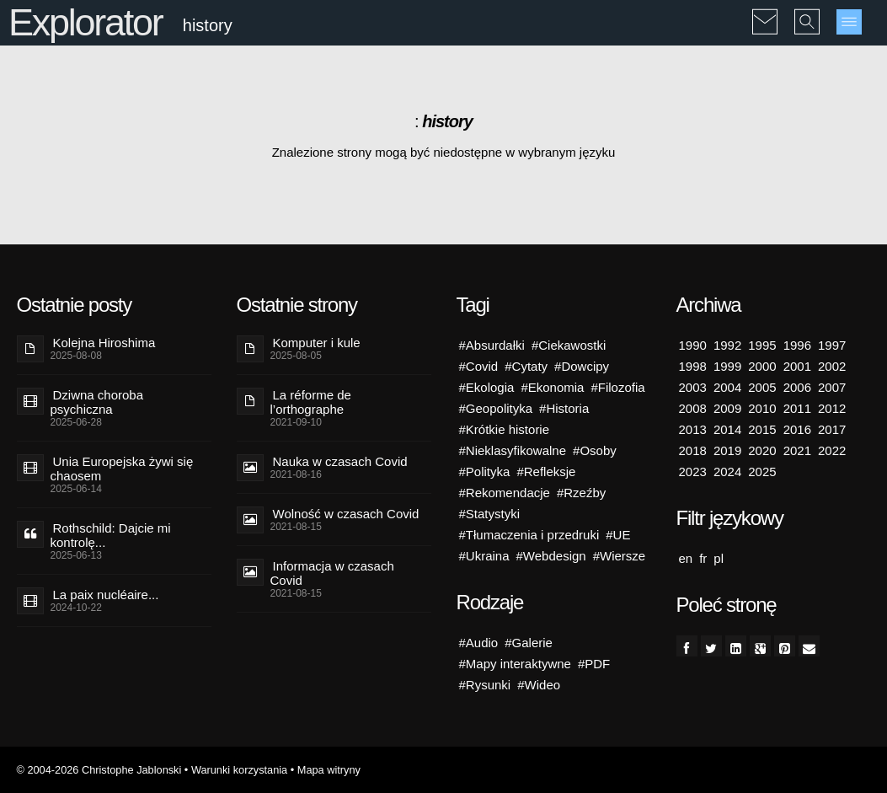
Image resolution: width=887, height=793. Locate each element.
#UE (618, 535)
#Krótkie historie (504, 429)
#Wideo (538, 685)
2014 (727, 429)
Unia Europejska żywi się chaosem (122, 468)
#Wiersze (619, 556)
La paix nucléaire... (106, 594)
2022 (832, 450)
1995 (762, 345)
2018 (693, 450)
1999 (727, 366)
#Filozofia (617, 387)
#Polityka (484, 471)
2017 (832, 429)
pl (718, 558)
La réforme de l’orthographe (310, 402)
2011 (797, 408)
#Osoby (595, 450)
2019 (727, 450)
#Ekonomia (552, 387)
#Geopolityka (496, 408)
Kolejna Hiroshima (104, 342)
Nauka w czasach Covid (340, 461)
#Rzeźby (581, 492)
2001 (797, 366)
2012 (832, 408)
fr (703, 558)
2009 (727, 408)
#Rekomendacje (504, 492)
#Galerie (529, 642)
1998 (693, 366)
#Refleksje (545, 471)
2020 (762, 450)
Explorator (85, 22)
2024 (727, 471)
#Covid (479, 366)
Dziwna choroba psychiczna (97, 402)
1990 (693, 345)
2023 (693, 471)
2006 (797, 387)
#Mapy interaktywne (515, 663)
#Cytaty (526, 366)
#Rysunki (485, 685)
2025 (762, 471)
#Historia (564, 408)
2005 (762, 387)
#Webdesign (551, 556)
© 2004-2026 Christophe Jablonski (99, 770)
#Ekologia (487, 387)
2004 (727, 387)
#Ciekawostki (569, 345)
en (686, 558)
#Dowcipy (581, 366)
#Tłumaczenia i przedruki (529, 535)
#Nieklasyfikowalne (513, 450)
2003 (693, 387)
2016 (797, 429)
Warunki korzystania (239, 770)
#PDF (594, 663)
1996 (797, 345)
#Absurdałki (492, 345)
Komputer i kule (317, 342)
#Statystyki (490, 513)
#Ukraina (484, 556)
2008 (693, 408)
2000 (762, 366)
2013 (693, 429)
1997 (832, 345)
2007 (832, 387)
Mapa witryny (329, 770)
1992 (727, 345)
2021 (797, 450)
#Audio (479, 642)
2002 (832, 366)
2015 (762, 429)
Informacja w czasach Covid (332, 573)
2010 (762, 408)
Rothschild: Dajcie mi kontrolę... (111, 535)
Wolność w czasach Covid (346, 513)
